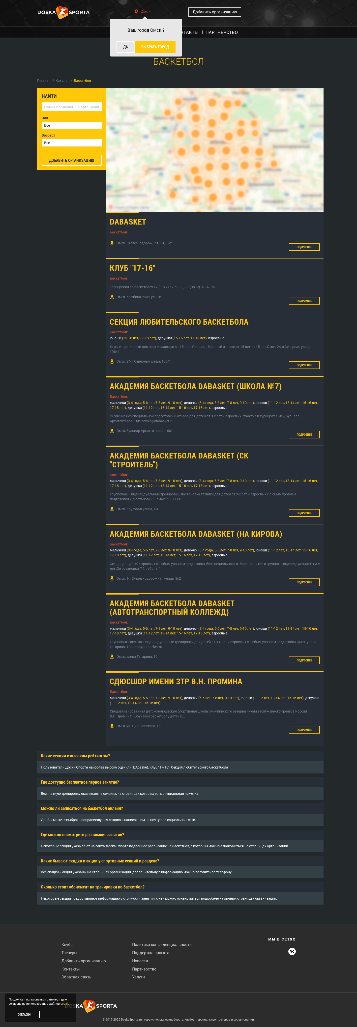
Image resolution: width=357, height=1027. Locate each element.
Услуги (138, 976)
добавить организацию (71, 160)
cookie (64, 1003)
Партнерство (144, 968)
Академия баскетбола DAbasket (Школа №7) (196, 386)
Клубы (67, 944)
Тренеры (69, 952)
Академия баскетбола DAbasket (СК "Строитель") (179, 459)
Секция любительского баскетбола (179, 321)
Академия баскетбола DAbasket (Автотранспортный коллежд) (172, 607)
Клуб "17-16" (132, 267)
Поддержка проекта (150, 952)
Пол (45, 117)
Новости (140, 960)
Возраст (48, 135)
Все (47, 125)
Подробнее (304, 247)
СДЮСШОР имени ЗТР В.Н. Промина (176, 681)
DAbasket (128, 221)
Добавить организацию (215, 11)
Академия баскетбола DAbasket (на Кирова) (196, 533)
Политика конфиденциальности (162, 944)
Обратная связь (76, 976)
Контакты (70, 968)
